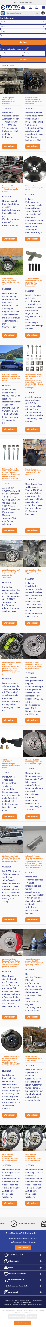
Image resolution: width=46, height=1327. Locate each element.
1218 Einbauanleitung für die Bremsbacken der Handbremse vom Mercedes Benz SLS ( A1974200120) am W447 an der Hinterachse (11, 1061)
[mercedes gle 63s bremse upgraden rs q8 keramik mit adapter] (34, 743)
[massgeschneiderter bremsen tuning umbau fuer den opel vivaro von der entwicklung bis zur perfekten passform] (11, 942)
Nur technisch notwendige (16, 1316)
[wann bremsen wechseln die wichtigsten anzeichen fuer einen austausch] (11, 1138)
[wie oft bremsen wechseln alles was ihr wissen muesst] (34, 1040)
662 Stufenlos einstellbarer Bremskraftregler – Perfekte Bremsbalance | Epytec (11, 763)
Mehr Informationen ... (25, 1312)
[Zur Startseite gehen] (10, 7)
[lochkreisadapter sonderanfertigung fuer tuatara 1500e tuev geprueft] (34, 452)
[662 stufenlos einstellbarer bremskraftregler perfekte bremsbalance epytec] (11, 743)
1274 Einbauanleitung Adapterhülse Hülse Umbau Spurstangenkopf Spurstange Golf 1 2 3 (34, 962)
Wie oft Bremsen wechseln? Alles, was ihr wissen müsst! (34, 1058)
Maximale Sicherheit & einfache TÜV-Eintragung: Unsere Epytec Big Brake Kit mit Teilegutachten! (11, 859)
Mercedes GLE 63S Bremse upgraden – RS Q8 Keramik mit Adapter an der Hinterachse (33, 665)
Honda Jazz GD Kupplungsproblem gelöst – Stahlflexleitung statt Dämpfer (11, 188)
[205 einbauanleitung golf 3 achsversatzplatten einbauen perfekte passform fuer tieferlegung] (11, 553)
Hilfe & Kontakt (23, 1248)
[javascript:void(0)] (27, 49)
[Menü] (43, 7)
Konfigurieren (32, 1316)
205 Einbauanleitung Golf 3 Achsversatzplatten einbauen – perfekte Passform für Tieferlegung (11, 573)
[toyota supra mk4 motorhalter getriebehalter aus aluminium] (11, 81)
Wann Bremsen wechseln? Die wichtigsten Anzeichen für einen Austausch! (10, 1157)
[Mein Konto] (30, 7)
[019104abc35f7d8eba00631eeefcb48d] (34, 1138)
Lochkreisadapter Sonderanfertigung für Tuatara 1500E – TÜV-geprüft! (33, 471)
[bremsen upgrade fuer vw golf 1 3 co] (11, 646)
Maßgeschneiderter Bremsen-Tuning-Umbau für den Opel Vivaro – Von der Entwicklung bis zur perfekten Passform (11, 963)
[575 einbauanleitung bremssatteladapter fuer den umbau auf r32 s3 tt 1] (34, 261)
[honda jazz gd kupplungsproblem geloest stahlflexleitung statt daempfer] (11, 169)
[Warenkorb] (37, 7)
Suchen (23, 42)
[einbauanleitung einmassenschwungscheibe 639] (34, 169)
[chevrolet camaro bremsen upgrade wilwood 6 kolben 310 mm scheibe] (34, 81)
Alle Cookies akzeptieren (22, 1323)
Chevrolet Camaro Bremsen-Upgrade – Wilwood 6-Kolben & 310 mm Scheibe (33, 100)
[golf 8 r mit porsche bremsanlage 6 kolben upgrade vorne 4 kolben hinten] (11, 358)
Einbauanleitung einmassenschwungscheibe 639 (34, 188)
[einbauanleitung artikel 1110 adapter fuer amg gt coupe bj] (11, 452)
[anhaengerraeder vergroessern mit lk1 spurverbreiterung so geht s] (11, 261)
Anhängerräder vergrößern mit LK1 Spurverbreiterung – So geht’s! (10, 281)
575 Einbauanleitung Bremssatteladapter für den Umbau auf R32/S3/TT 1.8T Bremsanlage (33, 282)
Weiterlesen (9, 146)
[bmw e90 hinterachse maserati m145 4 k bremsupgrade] (34, 553)
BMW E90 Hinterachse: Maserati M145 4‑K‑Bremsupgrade (33, 572)
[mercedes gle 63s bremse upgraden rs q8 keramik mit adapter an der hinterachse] (34, 646)
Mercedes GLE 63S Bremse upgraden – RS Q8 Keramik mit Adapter (33, 762)
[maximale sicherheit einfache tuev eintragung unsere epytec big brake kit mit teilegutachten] (11, 839)
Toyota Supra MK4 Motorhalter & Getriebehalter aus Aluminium (8, 100)
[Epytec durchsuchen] (20, 13)
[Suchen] (37, 13)
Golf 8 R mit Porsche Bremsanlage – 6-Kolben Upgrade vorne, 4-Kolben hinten (11, 377)
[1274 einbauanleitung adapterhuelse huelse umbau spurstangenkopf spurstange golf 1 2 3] (34, 942)
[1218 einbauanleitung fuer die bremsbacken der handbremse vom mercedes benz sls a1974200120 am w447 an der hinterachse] (11, 1040)
